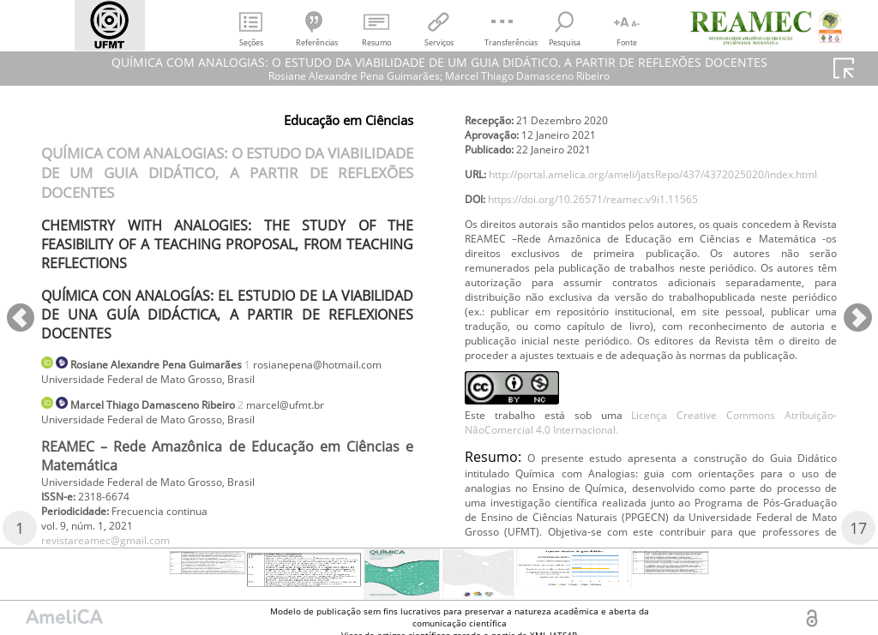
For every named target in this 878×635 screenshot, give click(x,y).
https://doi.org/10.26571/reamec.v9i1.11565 (618, 277)
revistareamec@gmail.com (540, 123)
